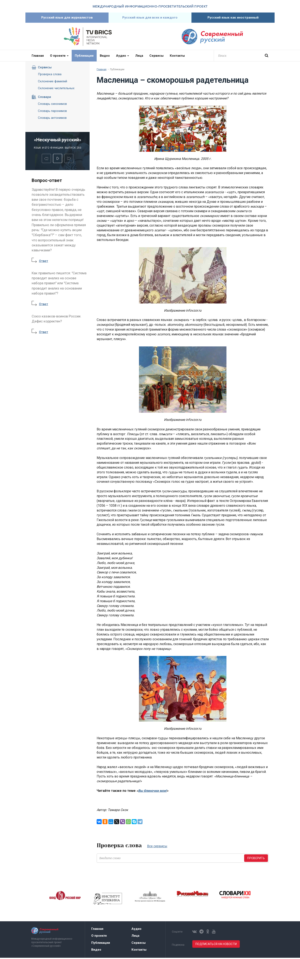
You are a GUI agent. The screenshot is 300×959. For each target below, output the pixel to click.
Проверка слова (49, 75)
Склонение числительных (56, 89)
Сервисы (156, 57)
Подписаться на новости (216, 945)
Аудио (122, 57)
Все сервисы (157, 847)
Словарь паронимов (52, 112)
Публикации (84, 57)
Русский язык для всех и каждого (150, 18)
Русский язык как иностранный (233, 18)
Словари (41, 98)
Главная (38, 57)
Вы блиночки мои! (152, 792)
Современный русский (212, 38)
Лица (139, 57)
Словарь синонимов (52, 105)
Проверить (256, 859)
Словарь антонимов (52, 119)
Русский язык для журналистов (67, 18)
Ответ (43, 262)
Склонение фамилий (52, 82)
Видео (105, 57)
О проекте (59, 57)
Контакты (177, 57)
